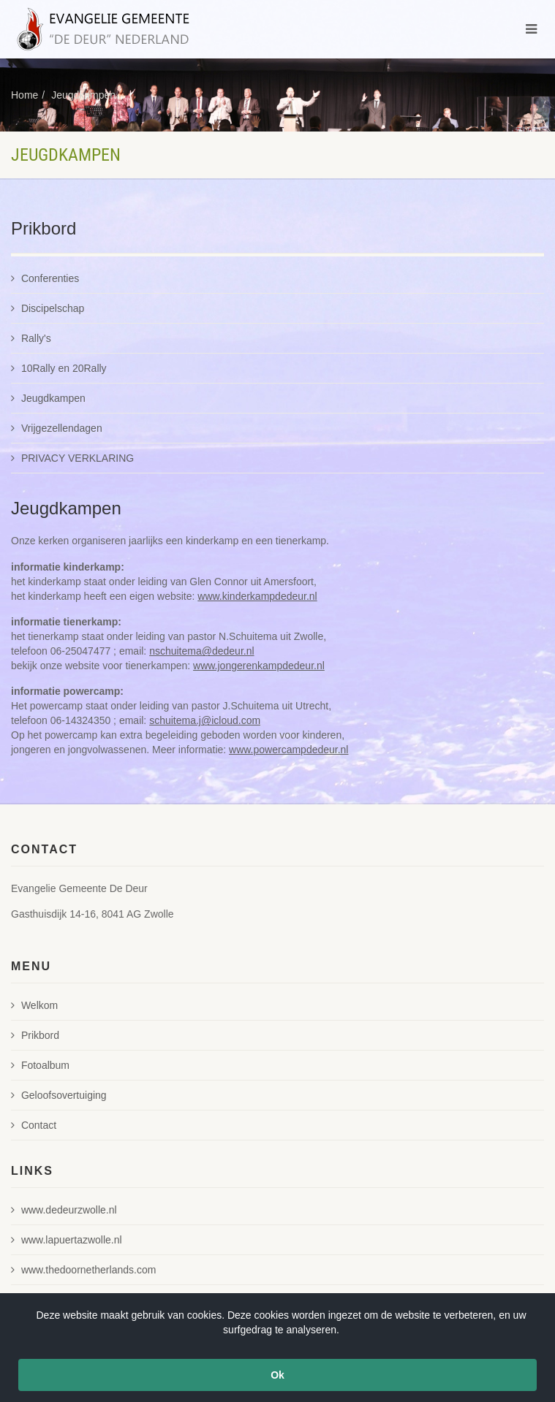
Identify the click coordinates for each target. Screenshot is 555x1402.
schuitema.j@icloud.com (204, 720)
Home (24, 95)
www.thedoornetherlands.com (83, 1270)
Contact (33, 1125)
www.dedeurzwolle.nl (64, 1210)
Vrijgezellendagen (56, 428)
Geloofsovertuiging (59, 1095)
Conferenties (45, 278)
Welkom (34, 1005)
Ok (277, 1375)
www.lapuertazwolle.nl (66, 1240)
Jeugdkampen (83, 95)
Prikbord (35, 1035)
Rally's (31, 338)
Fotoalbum (40, 1065)
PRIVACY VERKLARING (72, 458)
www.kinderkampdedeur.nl (257, 596)
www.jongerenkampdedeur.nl (259, 665)
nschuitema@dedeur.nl (201, 651)
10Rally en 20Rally (59, 368)
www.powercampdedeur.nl (288, 749)
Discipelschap (47, 308)
